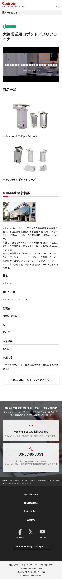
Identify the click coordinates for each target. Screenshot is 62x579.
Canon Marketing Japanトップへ (31, 546)
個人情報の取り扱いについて (31, 568)
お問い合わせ (14, 565)
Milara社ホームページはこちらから (31, 380)
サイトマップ (27, 565)
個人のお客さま (31, 502)
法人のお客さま (10, 12)
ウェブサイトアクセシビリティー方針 (32, 572)
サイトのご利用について (44, 565)
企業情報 (31, 519)
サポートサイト (31, 511)
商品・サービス (29, 480)
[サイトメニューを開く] (57, 5)
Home (4, 480)
